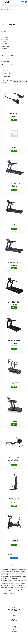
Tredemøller (5, 48)
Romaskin (4, 41)
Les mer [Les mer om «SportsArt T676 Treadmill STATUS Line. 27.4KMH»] (14, 349)
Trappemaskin (5, 46)
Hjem (3, 9)
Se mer (14, 557)
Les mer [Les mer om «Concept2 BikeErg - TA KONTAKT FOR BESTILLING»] (14, 545)
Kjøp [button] (14, 119)
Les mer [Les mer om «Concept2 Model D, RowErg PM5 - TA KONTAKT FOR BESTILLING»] (14, 465)
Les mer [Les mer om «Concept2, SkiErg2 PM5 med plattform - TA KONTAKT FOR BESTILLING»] (14, 505)
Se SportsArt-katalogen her (8, 593)
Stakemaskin (5, 44)
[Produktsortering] (19, 81)
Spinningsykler (5, 43)
